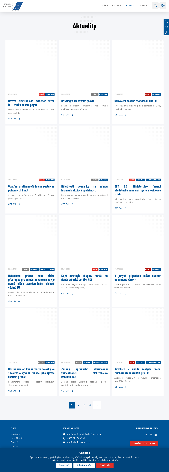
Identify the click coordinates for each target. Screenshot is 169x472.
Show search (155, 5)
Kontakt (144, 5)
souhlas (66, 457)
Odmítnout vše (84, 465)
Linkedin (155, 435)
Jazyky (162, 5)
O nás (103, 5)
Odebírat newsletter (144, 443)
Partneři (14, 442)
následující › (97, 405)
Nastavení (62, 465)
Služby (115, 5)
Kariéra (14, 446)
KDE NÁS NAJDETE (71, 428)
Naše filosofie (17, 438)
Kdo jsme (15, 434)
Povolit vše (106, 465)
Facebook (146, 435)
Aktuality (130, 5)
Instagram (151, 435)
